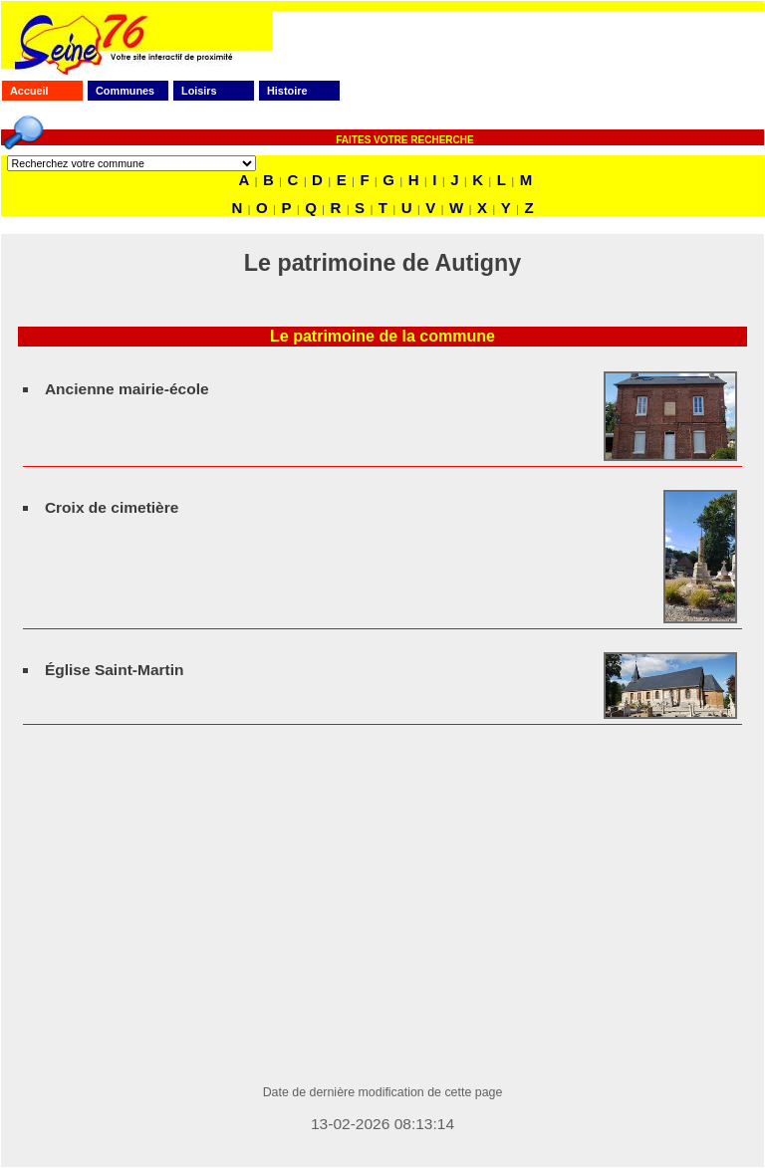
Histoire (287, 91)
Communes (125, 91)
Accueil (29, 91)
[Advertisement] (382, 927)
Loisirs (199, 91)
